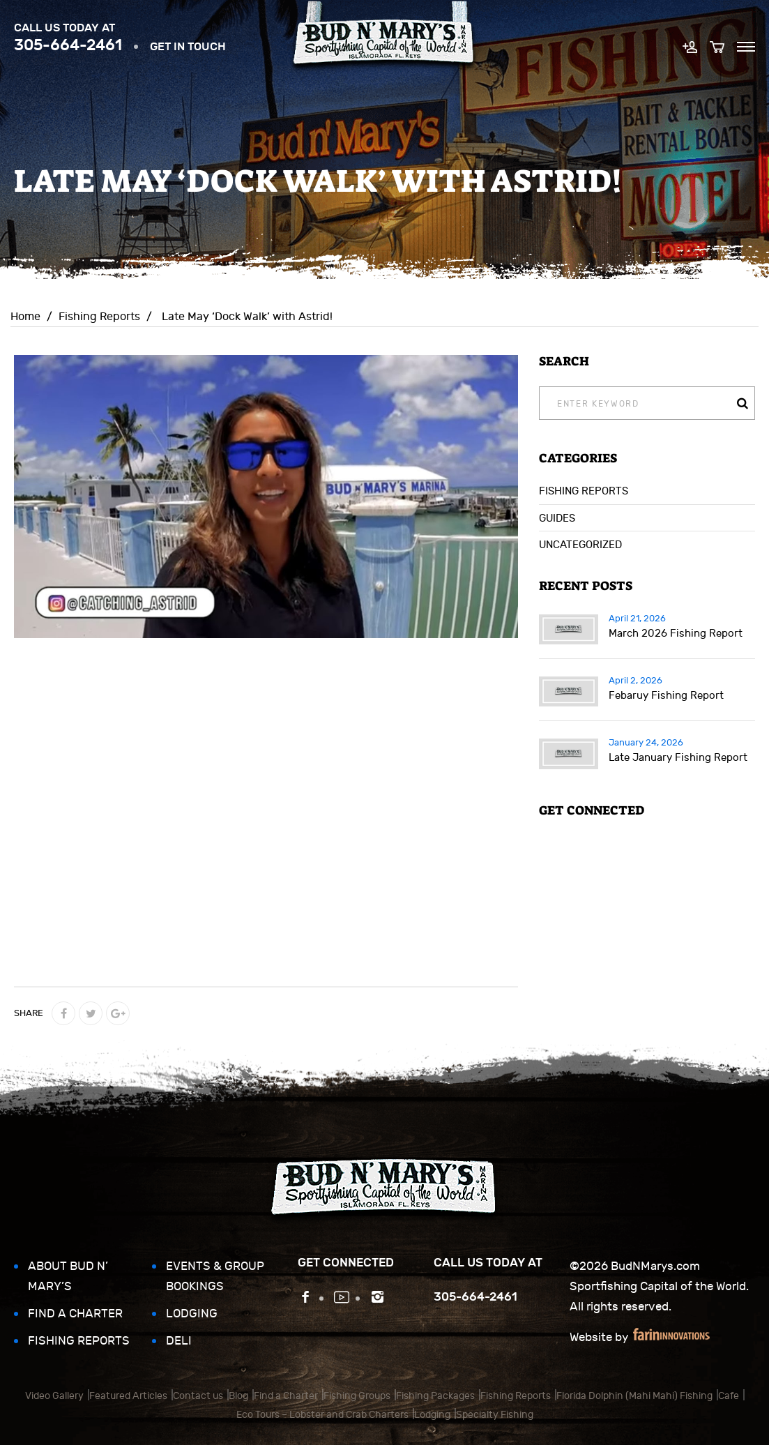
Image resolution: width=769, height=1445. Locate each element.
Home (25, 316)
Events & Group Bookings (215, 1276)
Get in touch (188, 46)
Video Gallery (54, 1396)
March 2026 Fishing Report (676, 634)
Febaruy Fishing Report (666, 696)
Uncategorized (580, 545)
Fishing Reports (99, 316)
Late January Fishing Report (678, 758)
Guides (557, 518)
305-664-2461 (68, 45)
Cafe (728, 1396)
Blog (238, 1396)
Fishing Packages (435, 1396)
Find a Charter (75, 1314)
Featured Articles (128, 1396)
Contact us (198, 1396)
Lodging (192, 1314)
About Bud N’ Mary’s (68, 1276)
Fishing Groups (356, 1396)
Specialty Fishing (494, 1415)
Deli (179, 1341)
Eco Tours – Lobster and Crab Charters (322, 1415)
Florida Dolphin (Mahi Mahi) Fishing (634, 1396)
